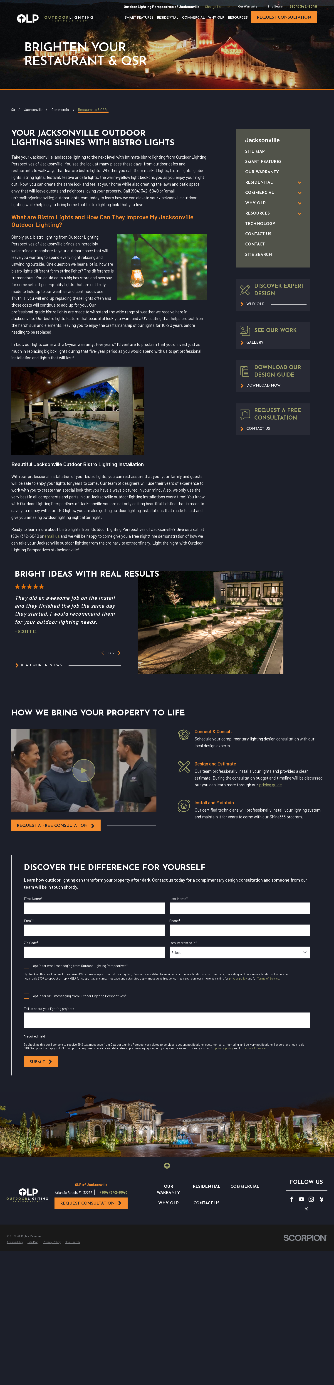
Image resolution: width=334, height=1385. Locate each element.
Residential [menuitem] (167, 18)
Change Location (217, 6)
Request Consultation (91, 1203)
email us (52, 536)
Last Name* (178, 899)
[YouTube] (301, 1199)
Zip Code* (31, 943)
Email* (29, 921)
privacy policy (238, 978)
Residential (206, 1187)
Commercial (244, 1187)
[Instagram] (311, 1199)
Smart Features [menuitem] (139, 18)
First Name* (33, 899)
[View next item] (119, 653)
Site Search (276, 6)
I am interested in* (183, 943)
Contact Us (206, 1203)
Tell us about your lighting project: (49, 1009)
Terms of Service (268, 978)
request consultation (284, 17)
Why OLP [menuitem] (216, 18)
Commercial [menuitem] (193, 18)
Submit (41, 1062)
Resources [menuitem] (238, 18)
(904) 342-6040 (303, 6)
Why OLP (168, 1203)
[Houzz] (321, 1199)
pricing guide (270, 784)
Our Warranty (247, 6)
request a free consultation (56, 826)
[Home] (55, 18)
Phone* (174, 921)
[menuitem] (268, 152)
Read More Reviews (38, 665)
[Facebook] (291, 1199)
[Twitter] (306, 1209)
